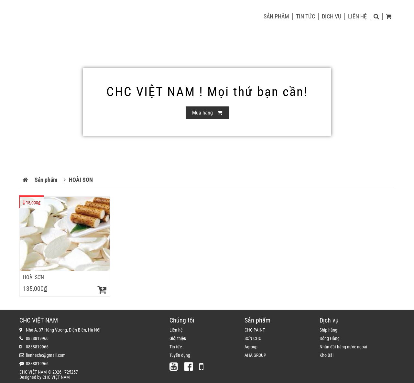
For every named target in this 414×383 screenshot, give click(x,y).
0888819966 (37, 338)
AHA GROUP (255, 355)
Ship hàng (328, 330)
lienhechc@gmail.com (46, 355)
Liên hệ (357, 16)
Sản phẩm (276, 16)
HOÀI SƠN (33, 277)
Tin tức (305, 16)
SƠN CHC (253, 338)
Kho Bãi (326, 355)
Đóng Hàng (330, 338)
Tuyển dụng (179, 355)
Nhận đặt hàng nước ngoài (343, 346)
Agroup (251, 346)
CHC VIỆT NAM (56, 377)
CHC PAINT (255, 330)
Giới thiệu (177, 338)
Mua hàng (207, 113)
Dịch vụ (331, 16)
